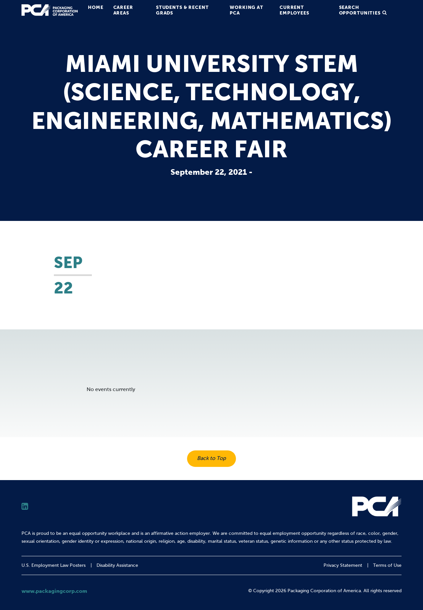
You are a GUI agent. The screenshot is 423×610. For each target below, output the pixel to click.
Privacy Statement (343, 565)
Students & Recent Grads (182, 10)
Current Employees (294, 10)
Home (95, 7)
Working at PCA (246, 10)
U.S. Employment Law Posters (53, 565)
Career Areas (123, 10)
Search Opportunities (360, 10)
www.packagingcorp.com (54, 591)
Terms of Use (387, 565)
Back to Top (211, 458)
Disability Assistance (117, 565)
